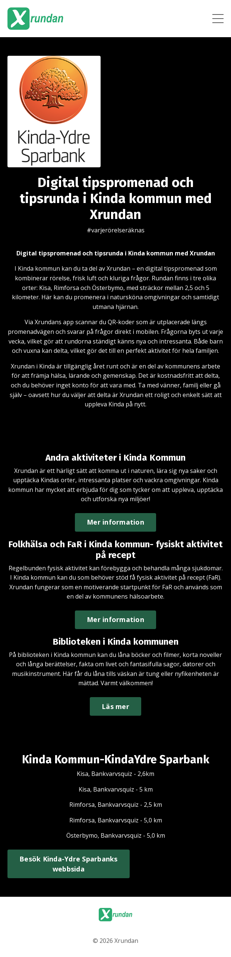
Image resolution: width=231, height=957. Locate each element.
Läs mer (115, 706)
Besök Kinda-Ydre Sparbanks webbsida (68, 863)
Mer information (115, 522)
